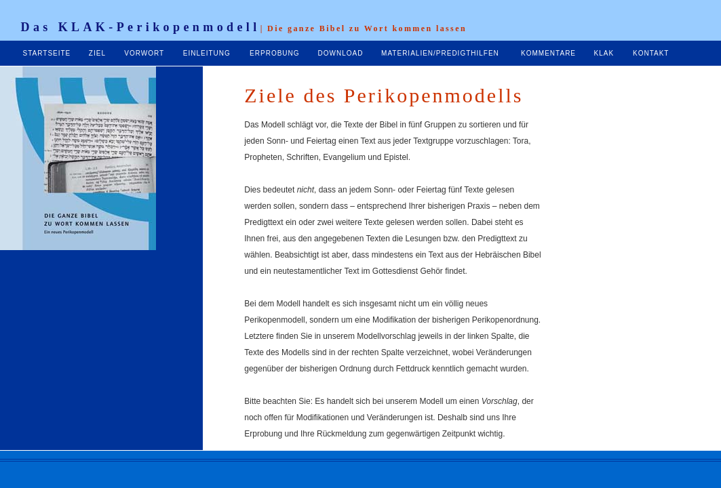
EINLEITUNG (207, 53)
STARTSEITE (47, 53)
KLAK (604, 53)
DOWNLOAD (341, 53)
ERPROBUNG (274, 53)
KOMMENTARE (548, 53)
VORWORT (144, 53)
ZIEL (97, 53)
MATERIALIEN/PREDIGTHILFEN (440, 53)
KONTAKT (651, 53)
